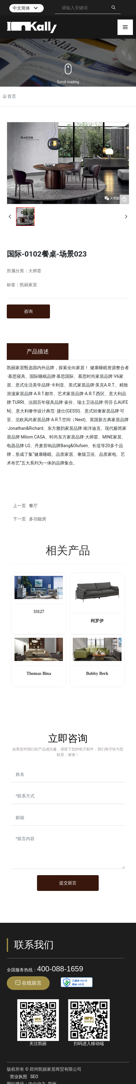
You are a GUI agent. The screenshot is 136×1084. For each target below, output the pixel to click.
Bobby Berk (97, 673)
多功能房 (37, 518)
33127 (38, 611)
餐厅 (33, 505)
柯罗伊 (97, 621)
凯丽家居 (28, 285)
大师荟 (34, 271)
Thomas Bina (39, 673)
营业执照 (18, 1076)
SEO (34, 1076)
